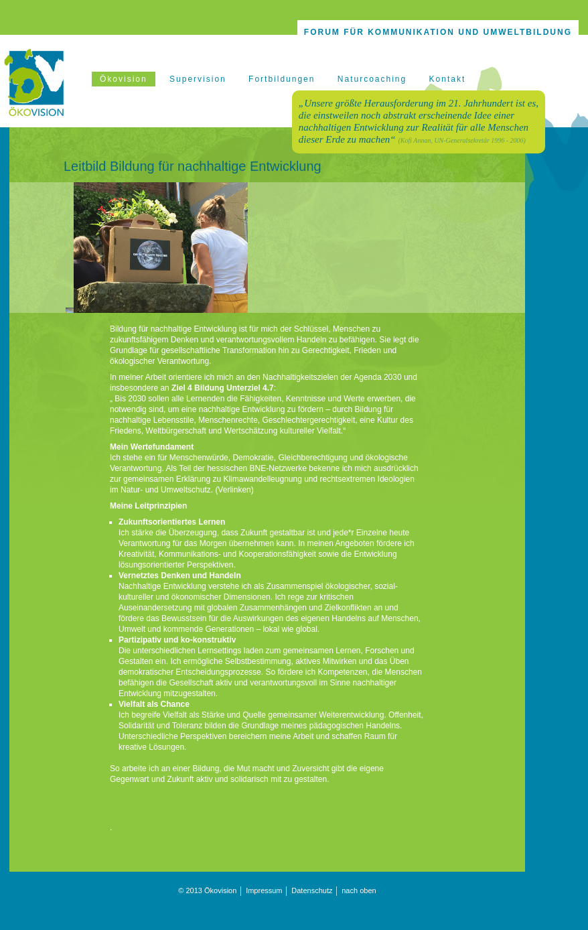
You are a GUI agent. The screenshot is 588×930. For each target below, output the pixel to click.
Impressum (264, 890)
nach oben (359, 890)
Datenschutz (311, 890)
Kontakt (447, 79)
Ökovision (123, 79)
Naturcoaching (372, 79)
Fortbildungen (281, 79)
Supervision (197, 79)
